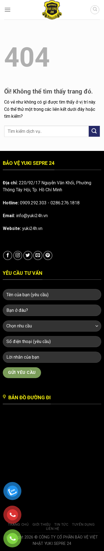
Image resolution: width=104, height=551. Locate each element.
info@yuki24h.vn (32, 215)
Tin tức (61, 524)
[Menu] (7, 9)
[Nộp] (94, 131)
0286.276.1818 (65, 202)
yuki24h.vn (32, 228)
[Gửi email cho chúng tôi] (37, 255)
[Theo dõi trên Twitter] (27, 255)
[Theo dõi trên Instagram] (17, 255)
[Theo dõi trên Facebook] (7, 255)
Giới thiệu (41, 524)
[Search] (94, 9)
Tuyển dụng (83, 524)
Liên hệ (52, 529)
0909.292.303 (33, 202)
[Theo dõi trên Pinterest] (47, 255)
